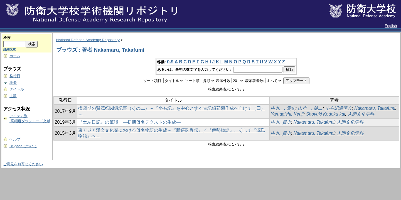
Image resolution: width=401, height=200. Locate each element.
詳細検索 (9, 49)
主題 (13, 96)
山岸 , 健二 (310, 108)
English (391, 26)
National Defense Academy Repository (88, 40)
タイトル (16, 89)
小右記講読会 (338, 108)
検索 (7, 38)
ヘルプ (14, 139)
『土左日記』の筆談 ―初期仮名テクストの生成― (129, 122)
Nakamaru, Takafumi (374, 108)
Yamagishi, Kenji (287, 114)
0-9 (170, 61)
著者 (13, 83)
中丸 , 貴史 (283, 108)
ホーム (14, 56)
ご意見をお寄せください (23, 164)
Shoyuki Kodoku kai (325, 114)
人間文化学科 (361, 114)
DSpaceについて (23, 146)
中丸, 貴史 (281, 122)
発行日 (14, 76)
